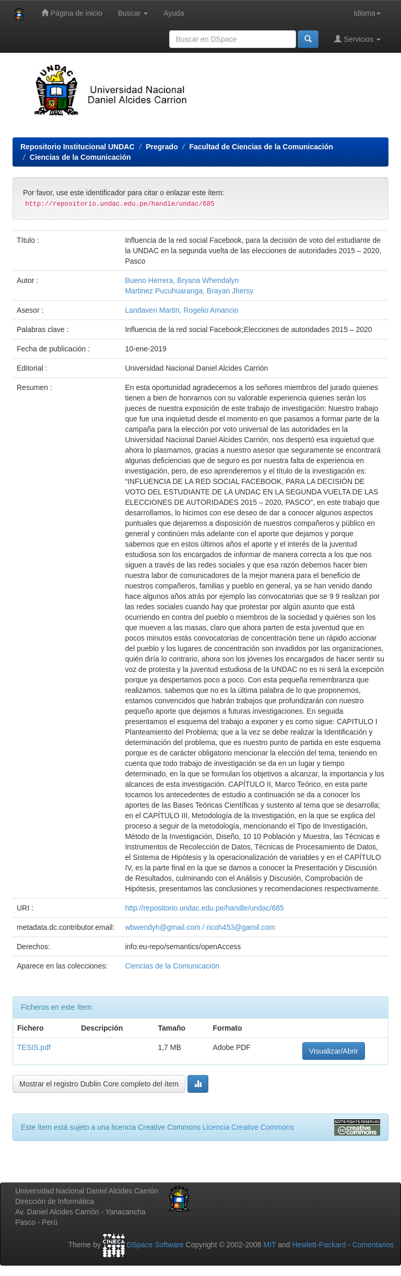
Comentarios (373, 1244)
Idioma (367, 13)
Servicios (357, 38)
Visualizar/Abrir (333, 1051)
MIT (269, 1244)
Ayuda (173, 13)
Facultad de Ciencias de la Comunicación (261, 147)
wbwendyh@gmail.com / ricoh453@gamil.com (200, 927)
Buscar (133, 13)
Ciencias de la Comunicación (80, 157)
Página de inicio (71, 12)
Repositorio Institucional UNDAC (77, 147)
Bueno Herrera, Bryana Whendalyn (182, 280)
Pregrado (162, 147)
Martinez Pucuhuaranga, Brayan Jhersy (189, 291)
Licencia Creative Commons (248, 1127)
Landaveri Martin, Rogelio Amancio (181, 310)
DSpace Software (155, 1244)
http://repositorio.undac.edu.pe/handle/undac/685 (204, 908)
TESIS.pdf (34, 1047)
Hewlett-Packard (319, 1244)
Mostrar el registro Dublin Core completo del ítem (99, 1084)
